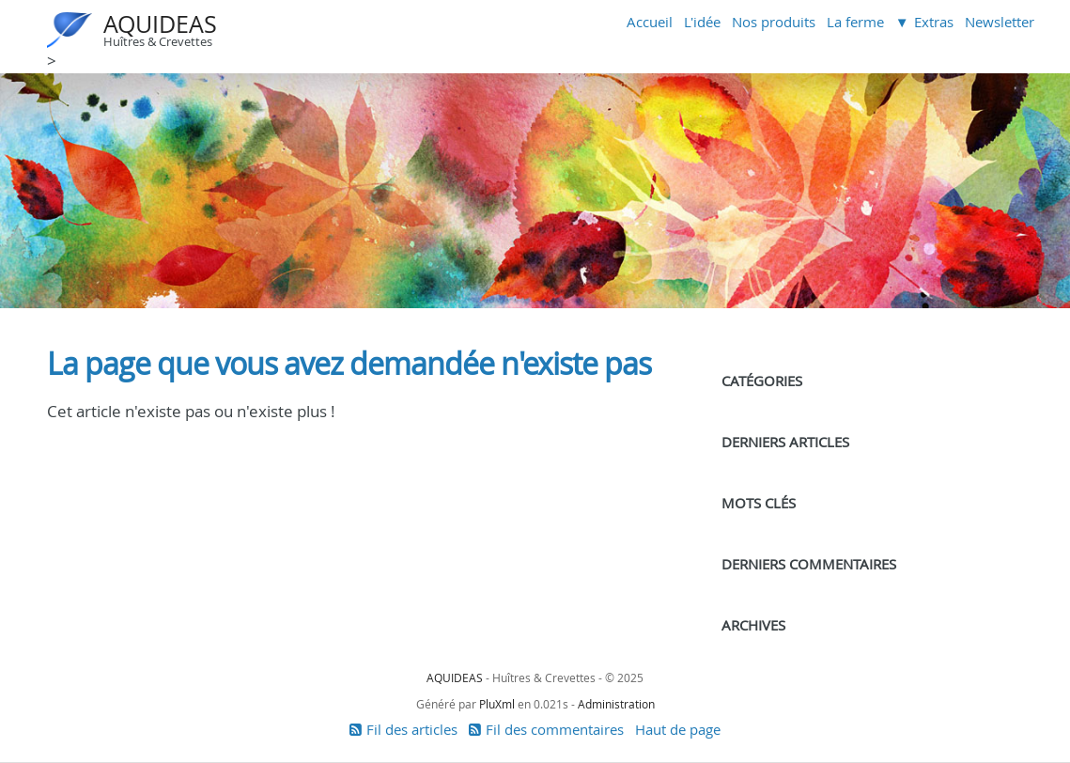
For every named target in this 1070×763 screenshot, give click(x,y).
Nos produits (773, 21)
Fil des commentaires (555, 729)
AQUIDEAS (160, 23)
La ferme (855, 21)
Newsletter (999, 21)
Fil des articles (411, 729)
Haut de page (678, 729)
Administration (616, 703)
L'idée (702, 21)
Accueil (650, 21)
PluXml (497, 703)
